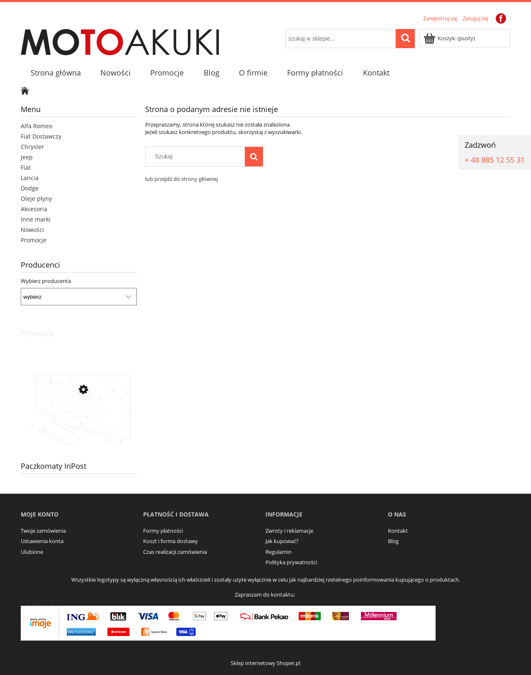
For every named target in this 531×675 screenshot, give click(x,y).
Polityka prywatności (291, 562)
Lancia (30, 178)
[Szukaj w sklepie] (197, 156)
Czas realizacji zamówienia (175, 552)
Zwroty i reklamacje (289, 530)
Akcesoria (34, 209)
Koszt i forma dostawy (170, 541)
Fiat (26, 167)
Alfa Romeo (36, 126)
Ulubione (32, 552)
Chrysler (32, 147)
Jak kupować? (282, 541)
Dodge (30, 188)
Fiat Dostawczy (41, 136)
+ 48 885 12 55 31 (495, 160)
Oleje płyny (36, 198)
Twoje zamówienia (43, 530)
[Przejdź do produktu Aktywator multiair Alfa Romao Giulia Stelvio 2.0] (79, 427)
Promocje (33, 240)
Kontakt (398, 530)
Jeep (27, 157)
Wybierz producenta (46, 281)
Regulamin (279, 552)
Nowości (32, 230)
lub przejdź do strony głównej (181, 179)
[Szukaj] (254, 156)
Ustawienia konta (42, 541)
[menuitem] (55, 73)
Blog (393, 541)
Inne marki (36, 219)
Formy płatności (163, 530)
